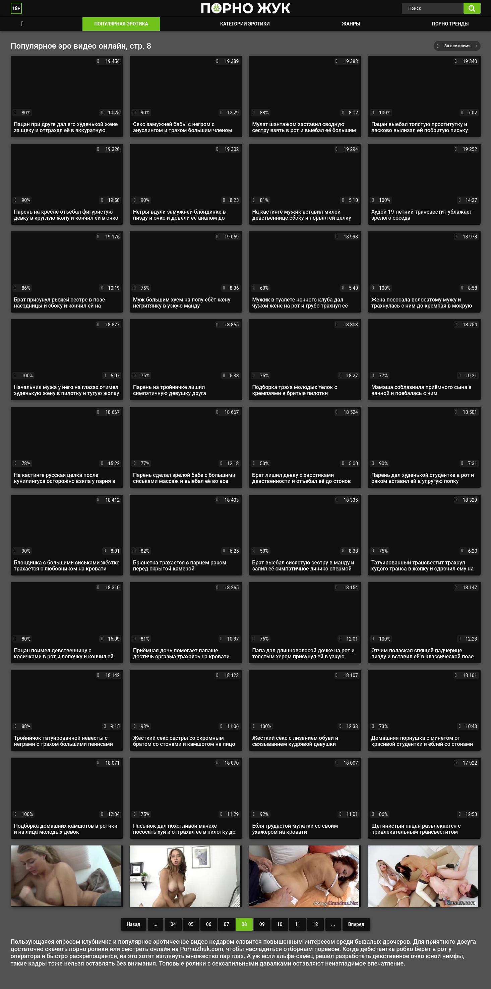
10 (280, 924)
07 (226, 924)
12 (315, 924)
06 (208, 924)
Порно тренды (450, 23)
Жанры (351, 23)
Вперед (356, 924)
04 (173, 924)
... (156, 924)
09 (262, 924)
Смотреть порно (22, 24)
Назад (133, 924)
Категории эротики (245, 23)
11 (297, 924)
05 (191, 924)
